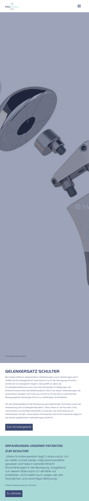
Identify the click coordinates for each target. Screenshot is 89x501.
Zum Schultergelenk (19, 427)
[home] (12, 6)
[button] (79, 6)
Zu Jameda (14, 493)
